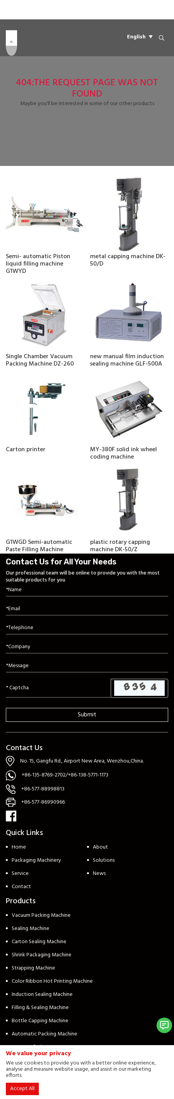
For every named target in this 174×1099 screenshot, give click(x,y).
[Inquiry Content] (87, 666)
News (99, 873)
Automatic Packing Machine (44, 1034)
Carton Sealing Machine (39, 941)
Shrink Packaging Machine (41, 955)
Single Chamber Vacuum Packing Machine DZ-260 (40, 360)
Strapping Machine (33, 968)
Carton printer (25, 450)
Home (19, 847)
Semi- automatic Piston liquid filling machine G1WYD (38, 264)
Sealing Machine (30, 928)
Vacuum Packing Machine (41, 915)
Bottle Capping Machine (40, 1020)
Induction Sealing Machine (42, 994)
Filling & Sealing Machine (40, 1007)
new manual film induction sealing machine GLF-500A (127, 360)
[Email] (87, 609)
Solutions (104, 860)
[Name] (87, 590)
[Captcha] (58, 688)
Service (20, 873)
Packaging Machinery (36, 860)
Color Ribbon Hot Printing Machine (52, 981)
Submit (87, 715)
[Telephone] (87, 628)
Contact (21, 886)
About (100, 847)
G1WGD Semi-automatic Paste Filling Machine (39, 546)
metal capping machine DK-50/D (127, 260)
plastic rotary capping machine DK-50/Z (120, 546)
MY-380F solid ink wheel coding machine (123, 453)
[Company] (87, 647)
